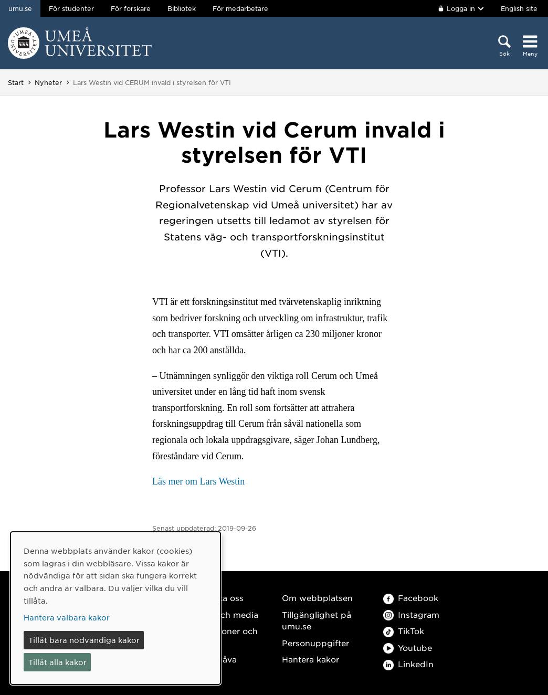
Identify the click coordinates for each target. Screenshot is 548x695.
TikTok (403, 631)
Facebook (410, 598)
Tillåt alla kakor (57, 662)
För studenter (71, 8)
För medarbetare (240, 8)
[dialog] (115, 608)
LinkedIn (408, 664)
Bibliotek (181, 8)
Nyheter (48, 82)
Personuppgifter (315, 643)
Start (16, 82)
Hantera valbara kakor (67, 617)
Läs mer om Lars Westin (198, 481)
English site (519, 8)
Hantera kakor (310, 659)
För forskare (131, 8)
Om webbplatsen (317, 598)
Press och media (224, 614)
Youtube (407, 647)
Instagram (411, 614)
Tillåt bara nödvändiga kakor (84, 640)
